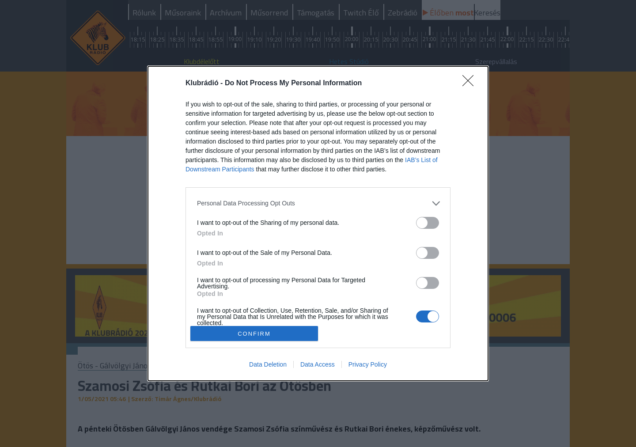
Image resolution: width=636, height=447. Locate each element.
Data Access (317, 364)
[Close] (470, 83)
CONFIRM (254, 333)
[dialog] (318, 223)
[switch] (427, 223)
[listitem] (318, 203)
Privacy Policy (367, 364)
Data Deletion (268, 364)
